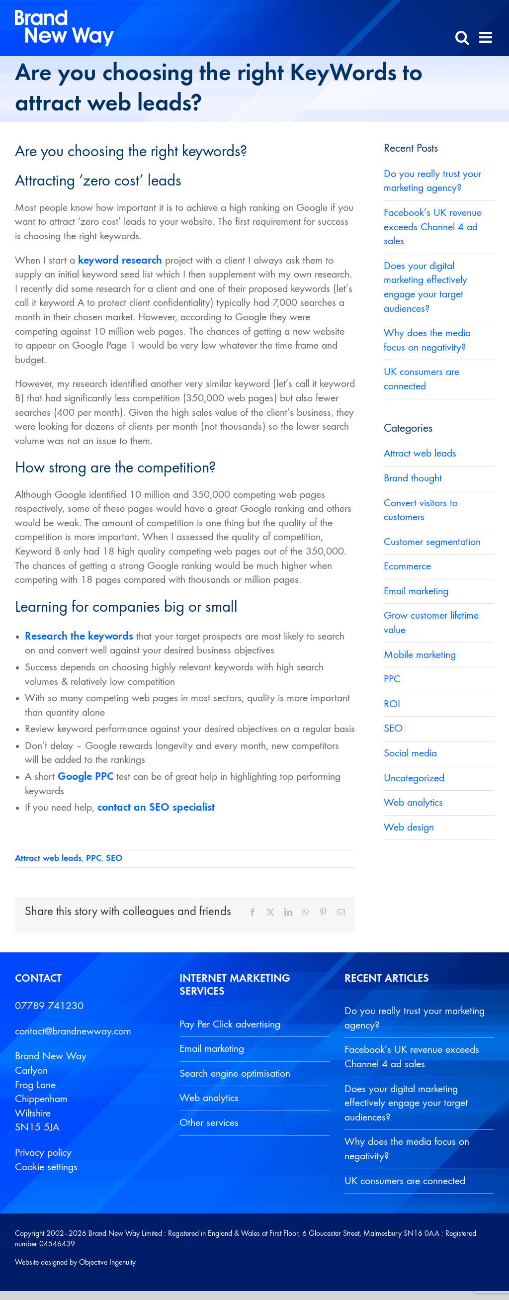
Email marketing (416, 591)
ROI (392, 704)
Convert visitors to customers (421, 510)
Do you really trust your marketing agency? (414, 1018)
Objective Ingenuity (107, 1263)
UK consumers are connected (404, 1181)
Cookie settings (46, 1167)
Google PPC (85, 776)
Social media (410, 753)
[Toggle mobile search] (462, 37)
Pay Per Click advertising (229, 1024)
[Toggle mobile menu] (486, 37)
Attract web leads (48, 858)
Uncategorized (414, 778)
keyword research (120, 260)
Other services (209, 1122)
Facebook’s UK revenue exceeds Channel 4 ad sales (433, 227)
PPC (93, 858)
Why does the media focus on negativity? (406, 1149)
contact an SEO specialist (156, 807)
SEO (114, 858)
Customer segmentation (432, 542)
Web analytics (413, 802)
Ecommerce (407, 566)
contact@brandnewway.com (73, 1031)
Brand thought (413, 478)
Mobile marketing (420, 655)
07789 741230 (49, 1006)
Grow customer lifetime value (431, 623)
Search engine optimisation (234, 1073)
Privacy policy (43, 1152)
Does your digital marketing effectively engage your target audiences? (406, 1103)
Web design (409, 827)
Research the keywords (79, 636)
